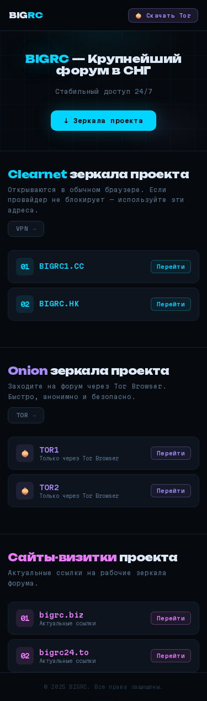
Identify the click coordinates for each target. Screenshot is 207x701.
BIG (26, 15)
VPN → (26, 228)
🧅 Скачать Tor (163, 15)
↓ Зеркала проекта (104, 120)
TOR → (26, 415)
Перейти (171, 266)
